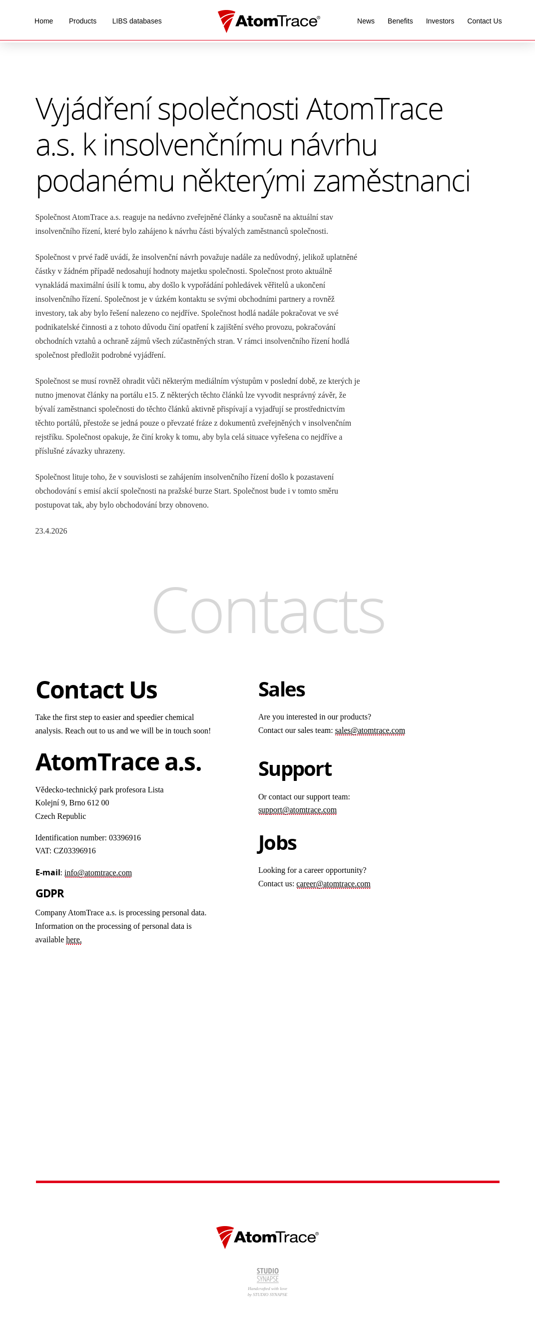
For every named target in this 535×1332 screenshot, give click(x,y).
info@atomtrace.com (98, 872)
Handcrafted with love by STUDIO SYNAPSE (268, 1282)
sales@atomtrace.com (370, 730)
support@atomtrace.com (297, 809)
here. (74, 939)
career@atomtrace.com (333, 883)
